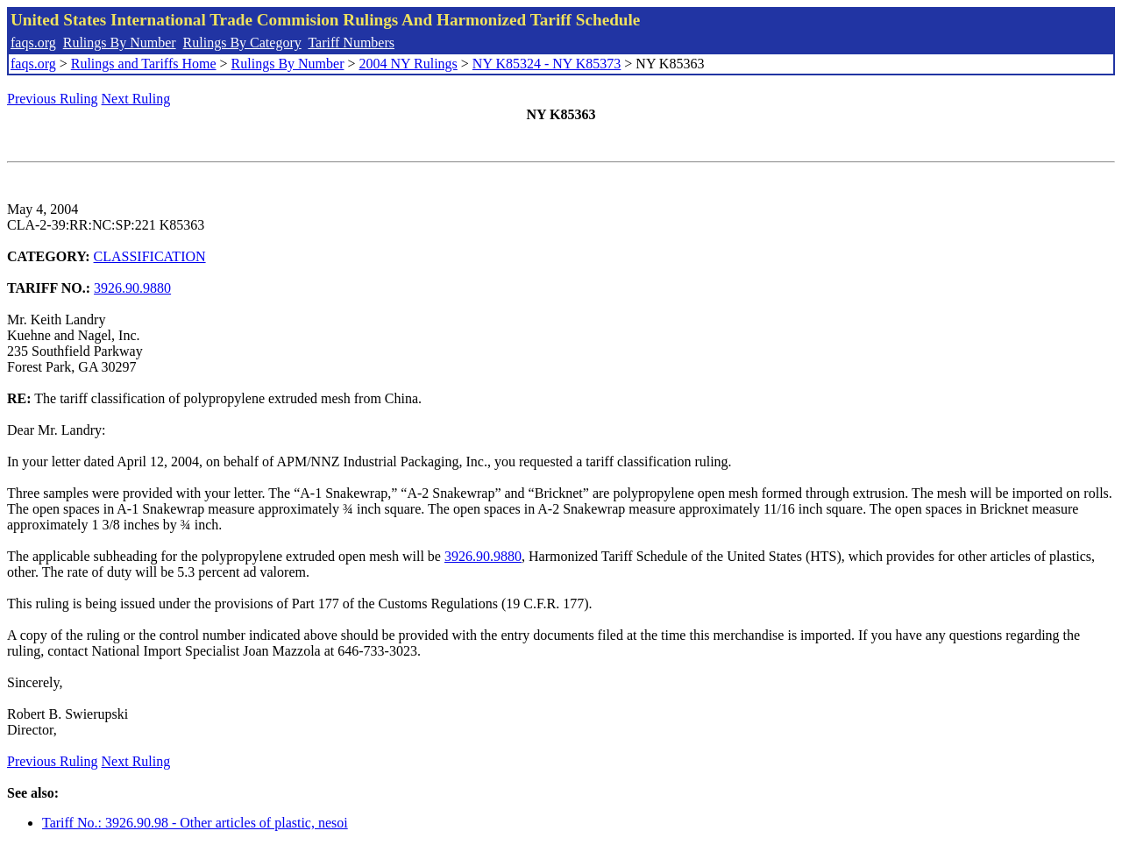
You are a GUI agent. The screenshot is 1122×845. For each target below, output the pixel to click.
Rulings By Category (242, 42)
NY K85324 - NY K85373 (546, 63)
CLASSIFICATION (150, 256)
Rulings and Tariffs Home (144, 63)
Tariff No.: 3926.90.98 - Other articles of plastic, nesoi (195, 822)
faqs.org (33, 42)
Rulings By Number (119, 42)
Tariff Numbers (351, 42)
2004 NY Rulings (408, 63)
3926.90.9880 (132, 287)
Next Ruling (136, 98)
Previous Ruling (52, 98)
